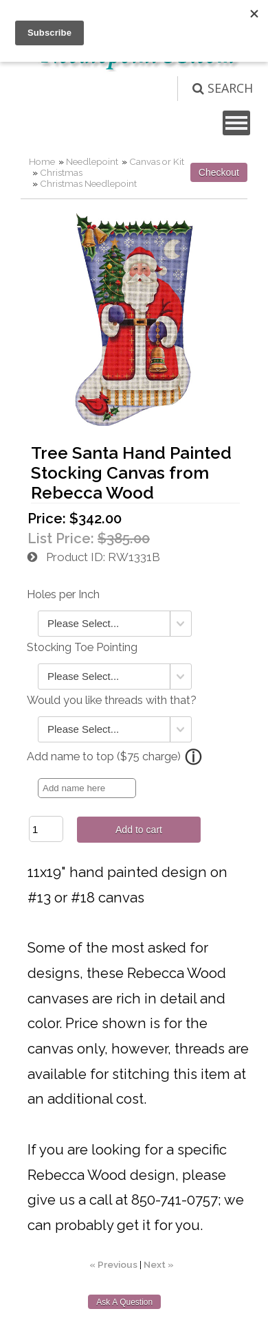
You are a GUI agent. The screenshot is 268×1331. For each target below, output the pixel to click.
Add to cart (138, 829)
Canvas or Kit (156, 161)
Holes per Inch (63, 594)
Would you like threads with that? (112, 700)
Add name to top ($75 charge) (104, 756)
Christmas (61, 172)
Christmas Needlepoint (88, 183)
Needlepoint (92, 161)
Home (42, 161)
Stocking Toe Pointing (82, 647)
